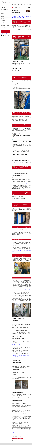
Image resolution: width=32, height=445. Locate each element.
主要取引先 (2, 22)
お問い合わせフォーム (17, 438)
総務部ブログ (3, 23)
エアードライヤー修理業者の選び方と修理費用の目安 (21, 289)
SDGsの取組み (3, 20)
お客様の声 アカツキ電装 (16, 344)
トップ (12, 4)
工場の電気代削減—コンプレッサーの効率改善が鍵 (21, 183)
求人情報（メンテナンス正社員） (5, 26)
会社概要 (2, 16)
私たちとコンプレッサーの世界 (5, 18)
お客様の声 (2, 13)
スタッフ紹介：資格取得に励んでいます (5, 11)
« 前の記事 (13, 432)
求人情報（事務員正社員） (4, 27)
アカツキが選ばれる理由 (4, 9)
